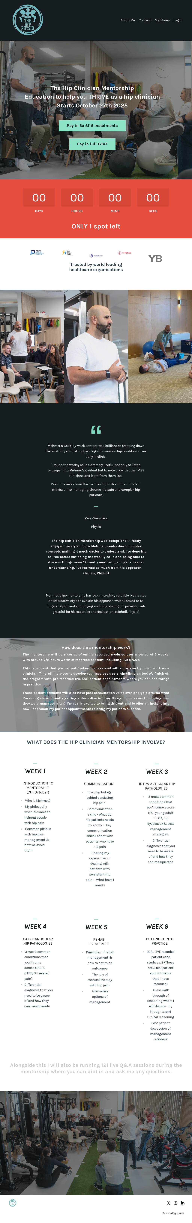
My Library (162, 20)
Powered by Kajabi (173, 1213)
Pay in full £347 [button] (92, 144)
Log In (178, 20)
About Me (128, 20)
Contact (145, 20)
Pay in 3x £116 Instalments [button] (92, 125)
